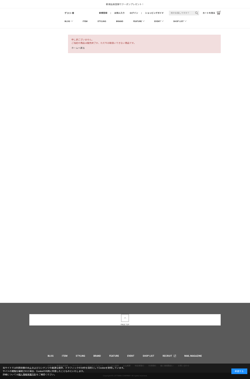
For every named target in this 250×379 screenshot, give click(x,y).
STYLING (101, 21)
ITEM (85, 21)
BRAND (119, 21)
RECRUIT (167, 356)
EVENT (157, 21)
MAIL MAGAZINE (193, 356)
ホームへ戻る (78, 48)
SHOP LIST (178, 21)
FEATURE (137, 21)
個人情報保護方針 (27, 374)
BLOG (67, 21)
